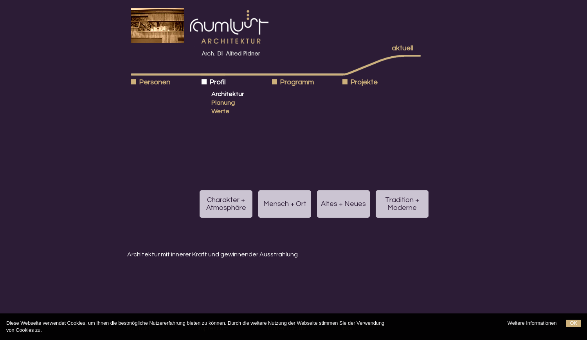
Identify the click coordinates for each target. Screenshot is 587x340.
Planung (223, 103)
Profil (217, 82)
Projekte (364, 82)
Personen (154, 82)
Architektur (227, 94)
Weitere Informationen (532, 323)
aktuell (402, 48)
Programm (297, 82)
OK (573, 323)
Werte (220, 111)
